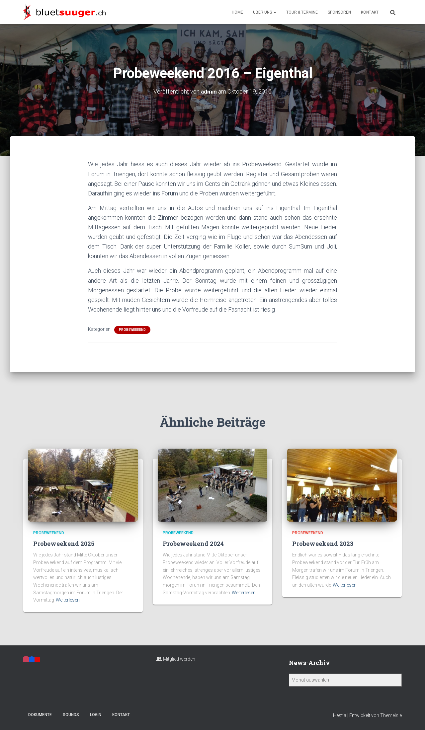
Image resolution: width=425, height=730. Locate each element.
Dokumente (40, 714)
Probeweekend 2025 (63, 544)
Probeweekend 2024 (193, 544)
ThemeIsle (391, 715)
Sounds (71, 714)
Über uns (264, 12)
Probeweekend (132, 329)
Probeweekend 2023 (322, 544)
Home (237, 12)
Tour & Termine (302, 12)
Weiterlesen (68, 600)
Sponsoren (339, 12)
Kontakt (370, 12)
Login (95, 714)
